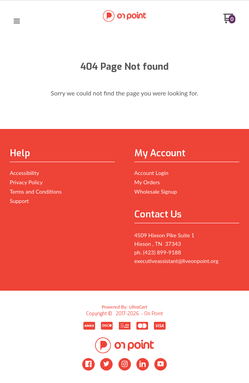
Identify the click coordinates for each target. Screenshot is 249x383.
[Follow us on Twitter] (106, 364)
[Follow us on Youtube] (160, 364)
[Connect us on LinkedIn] (142, 364)
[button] (17, 21)
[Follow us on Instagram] (124, 364)
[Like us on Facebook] (88, 364)
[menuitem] (62, 174)
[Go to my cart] (229, 21)
